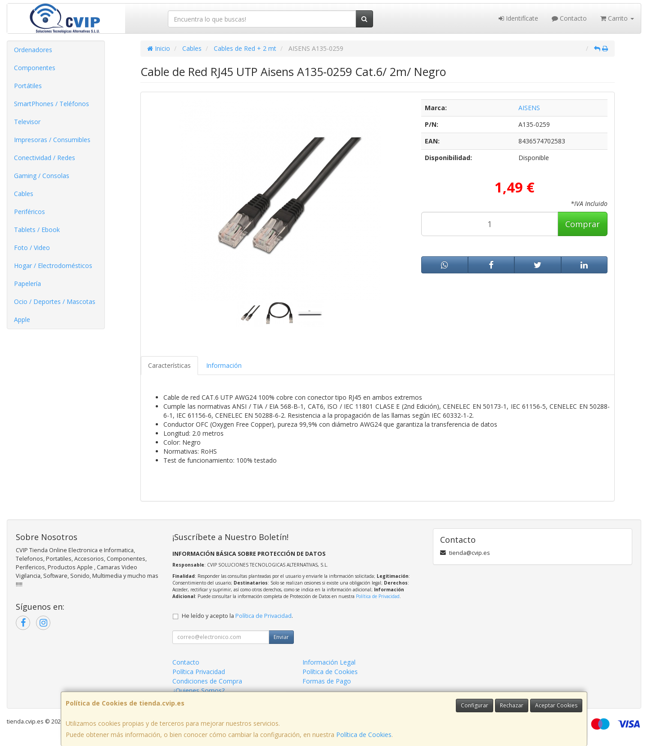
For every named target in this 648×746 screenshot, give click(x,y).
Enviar (281, 637)
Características (169, 365)
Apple (22, 319)
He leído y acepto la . (237, 616)
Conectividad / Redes (44, 157)
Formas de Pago (326, 681)
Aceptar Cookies (556, 705)
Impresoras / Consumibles (52, 139)
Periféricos (29, 211)
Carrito (617, 18)
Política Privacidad (198, 671)
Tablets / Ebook (37, 229)
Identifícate (518, 18)
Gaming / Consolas (41, 175)
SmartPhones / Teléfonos (51, 103)
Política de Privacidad (378, 596)
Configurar (474, 705)
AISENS (529, 107)
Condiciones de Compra (207, 681)
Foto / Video (32, 247)
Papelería (27, 283)
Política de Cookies (364, 734)
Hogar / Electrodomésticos (53, 265)
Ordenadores (33, 49)
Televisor (27, 121)
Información (224, 365)
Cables (23, 193)
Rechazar (511, 705)
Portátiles (28, 85)
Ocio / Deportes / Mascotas (54, 301)
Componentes (34, 67)
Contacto (569, 18)
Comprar (582, 224)
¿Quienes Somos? (198, 690)
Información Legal (329, 662)
